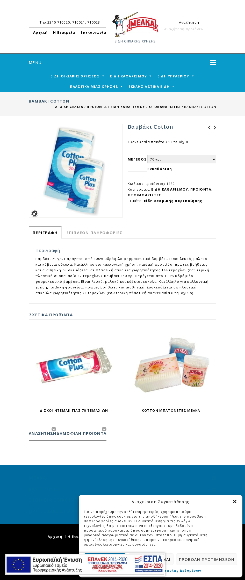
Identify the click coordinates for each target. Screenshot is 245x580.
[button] (234, 501)
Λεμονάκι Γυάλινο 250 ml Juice (213, 127)
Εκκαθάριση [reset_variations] (159, 168)
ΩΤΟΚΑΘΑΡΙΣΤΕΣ (165, 107)
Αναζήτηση (210, 29)
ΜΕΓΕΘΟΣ (137, 159)
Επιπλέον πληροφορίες (95, 232)
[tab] (45, 232)
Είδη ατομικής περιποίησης (173, 200)
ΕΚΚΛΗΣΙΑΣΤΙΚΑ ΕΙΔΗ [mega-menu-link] (149, 86)
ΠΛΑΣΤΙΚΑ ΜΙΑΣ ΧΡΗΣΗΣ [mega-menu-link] (94, 86)
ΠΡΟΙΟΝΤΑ (97, 107)
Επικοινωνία (93, 32)
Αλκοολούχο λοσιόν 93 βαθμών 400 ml (208, 127)
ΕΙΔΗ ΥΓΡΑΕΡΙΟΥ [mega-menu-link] (173, 76)
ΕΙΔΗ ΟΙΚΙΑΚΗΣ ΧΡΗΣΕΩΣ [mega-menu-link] (75, 76)
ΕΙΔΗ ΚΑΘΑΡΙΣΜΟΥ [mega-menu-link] (128, 76)
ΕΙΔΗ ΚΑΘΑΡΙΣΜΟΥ (128, 107)
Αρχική (40, 32)
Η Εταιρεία (64, 32)
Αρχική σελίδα (69, 107)
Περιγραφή (45, 232)
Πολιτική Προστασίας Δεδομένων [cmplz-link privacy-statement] (168, 570)
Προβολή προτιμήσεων (207, 559)
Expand (34, 213)
